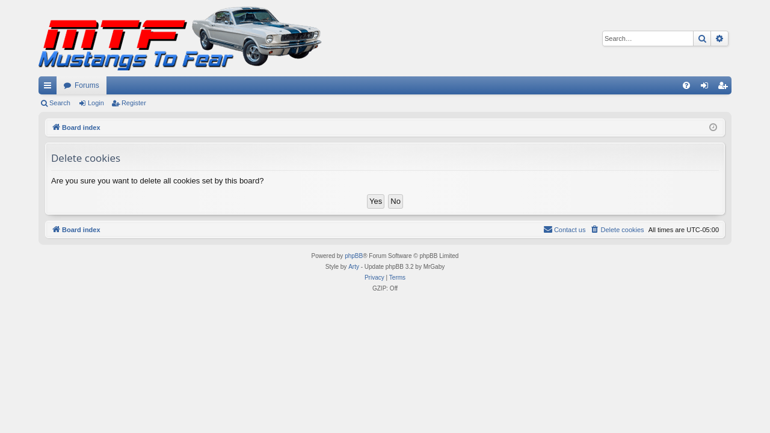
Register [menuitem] (725, 87)
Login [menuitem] (707, 87)
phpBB (354, 256)
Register (134, 102)
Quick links (50, 87)
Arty (353, 266)
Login (96, 102)
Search (59, 102)
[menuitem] (686, 85)
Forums (87, 85)
